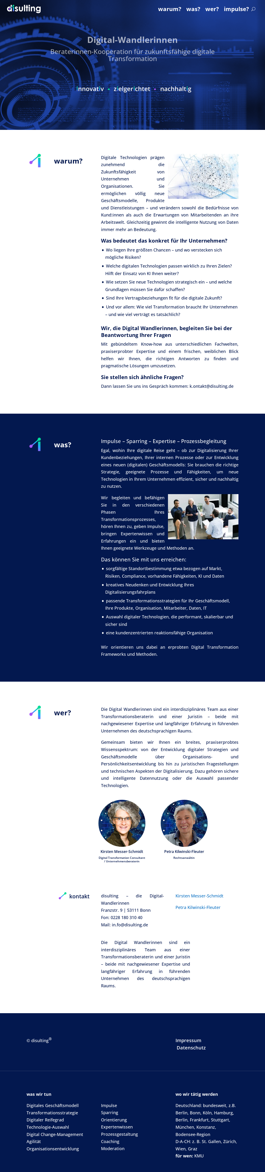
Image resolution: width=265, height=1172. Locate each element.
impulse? (236, 9)
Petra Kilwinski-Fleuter (198, 907)
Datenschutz (191, 1047)
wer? (212, 9)
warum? (169, 9)
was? (193, 9)
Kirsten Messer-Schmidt (199, 896)
